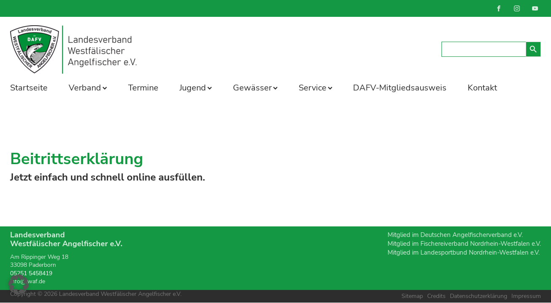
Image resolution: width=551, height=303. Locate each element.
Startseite (29, 87)
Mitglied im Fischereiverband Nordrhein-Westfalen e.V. (464, 243)
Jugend (195, 87)
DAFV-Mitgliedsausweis (400, 87)
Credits (436, 296)
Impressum (526, 296)
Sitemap (412, 296)
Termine (143, 87)
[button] (18, 284)
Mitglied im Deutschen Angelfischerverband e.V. (455, 235)
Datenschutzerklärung (478, 296)
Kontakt (482, 87)
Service (315, 87)
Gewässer (255, 87)
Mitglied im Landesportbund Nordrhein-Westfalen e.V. (464, 252)
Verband (88, 87)
